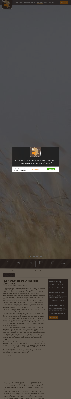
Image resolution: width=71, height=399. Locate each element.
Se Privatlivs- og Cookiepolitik (20, 170)
